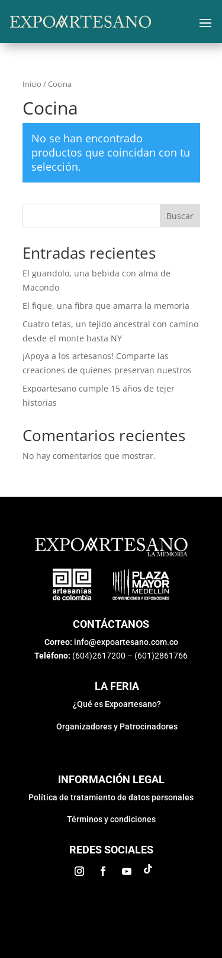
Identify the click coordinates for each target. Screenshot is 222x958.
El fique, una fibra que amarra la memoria (105, 305)
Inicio (31, 84)
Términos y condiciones (111, 819)
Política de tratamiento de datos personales (111, 797)
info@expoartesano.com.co (126, 642)
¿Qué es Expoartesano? (117, 704)
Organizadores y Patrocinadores (117, 726)
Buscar (180, 215)
